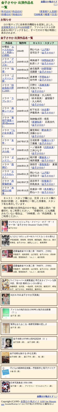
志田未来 (49, 147)
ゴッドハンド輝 (8, 78)
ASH (42, 401)
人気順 (53, 11)
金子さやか (48, 52)
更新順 (43, 11)
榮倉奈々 (44, 157)
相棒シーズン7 (8, 111)
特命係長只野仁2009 (8, 88)
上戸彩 (45, 49)
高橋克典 (44, 85)
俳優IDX (5, 14)
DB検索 (39, 14)
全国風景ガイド (9, 27)
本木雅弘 (49, 189)
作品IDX (17, 11)
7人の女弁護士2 (8, 133)
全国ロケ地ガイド (30, 401)
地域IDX (17, 14)
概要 (47, 14)
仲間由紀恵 (48, 60)
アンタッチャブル (8, 62)
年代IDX (5, 11)
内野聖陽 (46, 68)
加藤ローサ (48, 140)
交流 (54, 14)
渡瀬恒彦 (37, 122)
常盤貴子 (46, 181)
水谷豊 (45, 109)
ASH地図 (24, 27)
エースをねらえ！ (8, 174)
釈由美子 (46, 130)
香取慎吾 (44, 164)
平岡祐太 (44, 77)
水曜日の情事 (8, 191)
